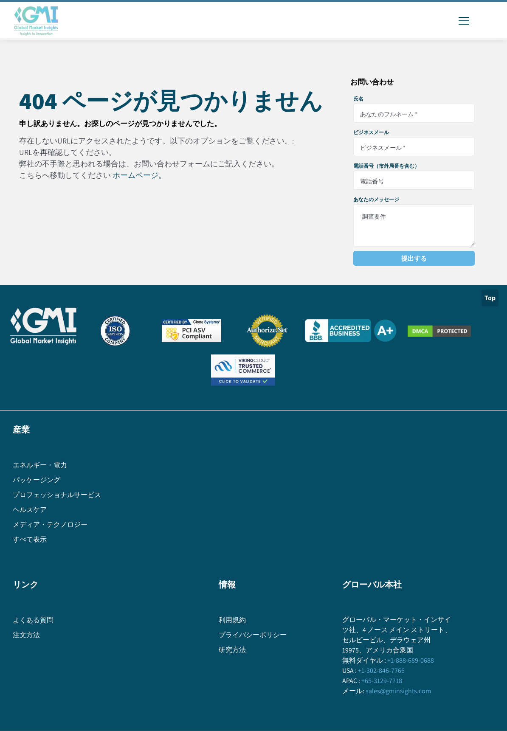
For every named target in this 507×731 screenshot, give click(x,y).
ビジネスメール (371, 132)
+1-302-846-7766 (381, 670)
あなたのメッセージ (376, 199)
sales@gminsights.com (397, 690)
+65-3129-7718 (381, 680)
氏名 (358, 98)
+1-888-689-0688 (410, 660)
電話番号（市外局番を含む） (386, 166)
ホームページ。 (139, 175)
